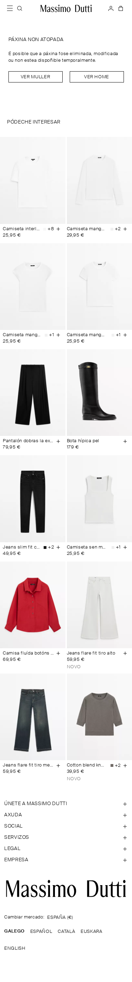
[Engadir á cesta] (58, 229)
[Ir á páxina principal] (66, 889)
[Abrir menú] (12, 8)
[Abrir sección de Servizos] (66, 837)
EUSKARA (91, 931)
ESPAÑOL (41, 931)
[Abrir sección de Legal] (66, 848)
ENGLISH (14, 948)
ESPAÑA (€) (60, 917)
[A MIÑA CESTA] (120, 8)
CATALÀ (66, 931)
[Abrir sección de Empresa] (66, 859)
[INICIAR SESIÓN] (111, 8)
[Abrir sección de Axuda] (66, 815)
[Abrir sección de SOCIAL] (66, 826)
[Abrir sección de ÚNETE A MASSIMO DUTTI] (66, 803)
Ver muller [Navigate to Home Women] (35, 77)
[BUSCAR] (20, 8)
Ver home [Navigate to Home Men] (96, 77)
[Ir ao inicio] (66, 8)
